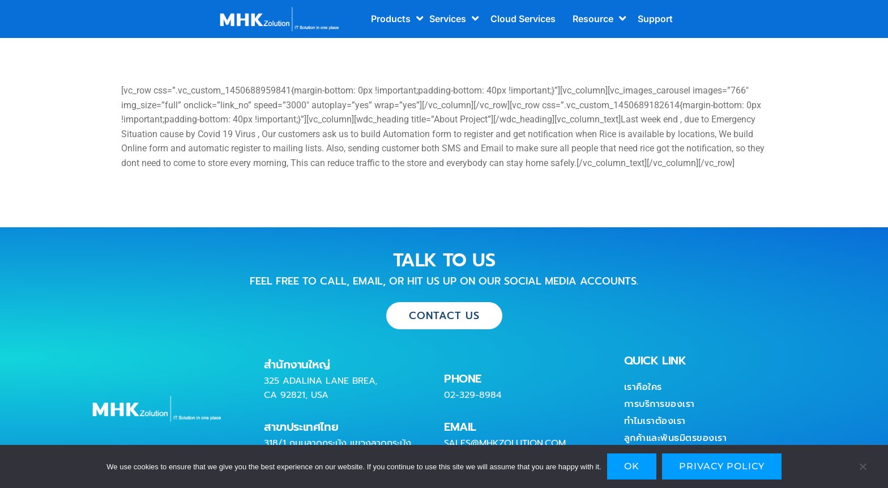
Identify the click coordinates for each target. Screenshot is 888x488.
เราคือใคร (643, 387)
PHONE (462, 378)
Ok (631, 466)
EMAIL (460, 426)
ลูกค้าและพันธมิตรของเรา (675, 438)
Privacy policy (722, 466)
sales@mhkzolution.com (505, 443)
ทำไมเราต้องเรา (655, 421)
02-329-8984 (473, 395)
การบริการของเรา (659, 404)
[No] (863, 469)
